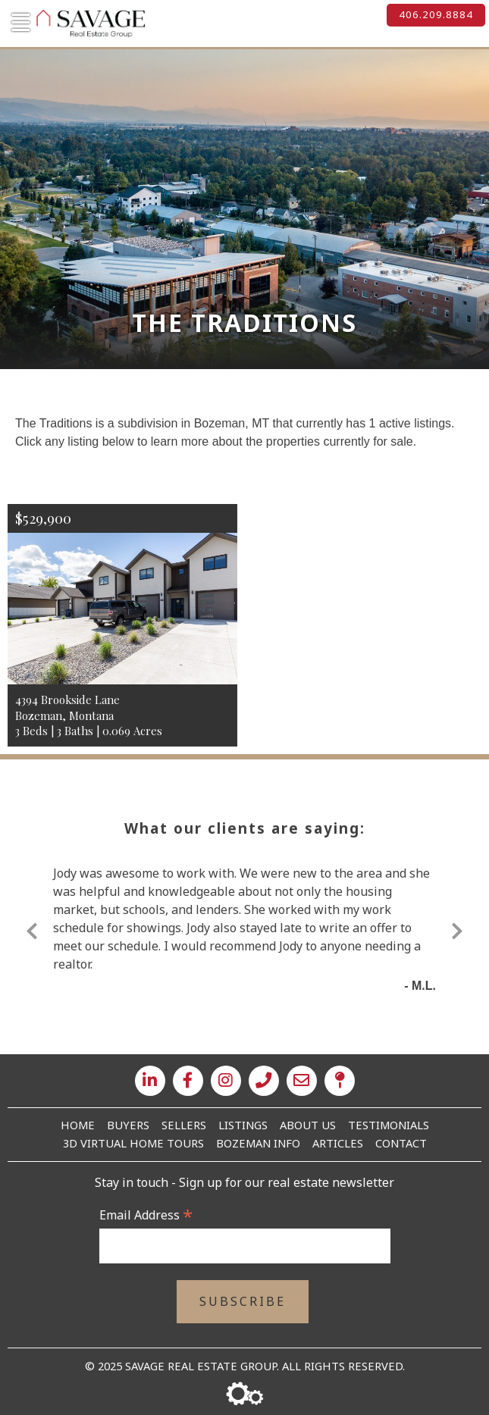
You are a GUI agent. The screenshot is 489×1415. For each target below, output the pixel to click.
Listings (243, 1124)
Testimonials (388, 1124)
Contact (401, 1142)
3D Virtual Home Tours (133, 1142)
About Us (308, 1124)
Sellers (183, 1124)
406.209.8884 (436, 14)
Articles (337, 1142)
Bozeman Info (258, 1142)
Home (78, 1124)
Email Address (146, 1215)
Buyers (128, 1124)
